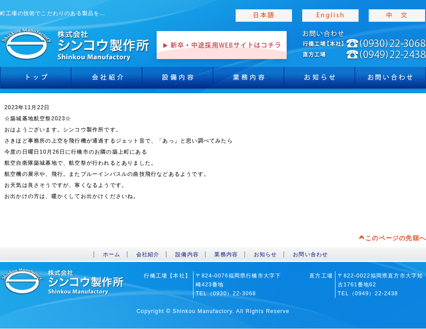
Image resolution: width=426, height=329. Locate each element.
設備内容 (177, 80)
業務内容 (248, 80)
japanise (264, 15)
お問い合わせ (310, 254)
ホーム (112, 254)
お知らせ (319, 80)
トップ (35, 80)
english (330, 15)
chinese (397, 15)
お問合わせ (390, 80)
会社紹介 (106, 80)
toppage (75, 44)
